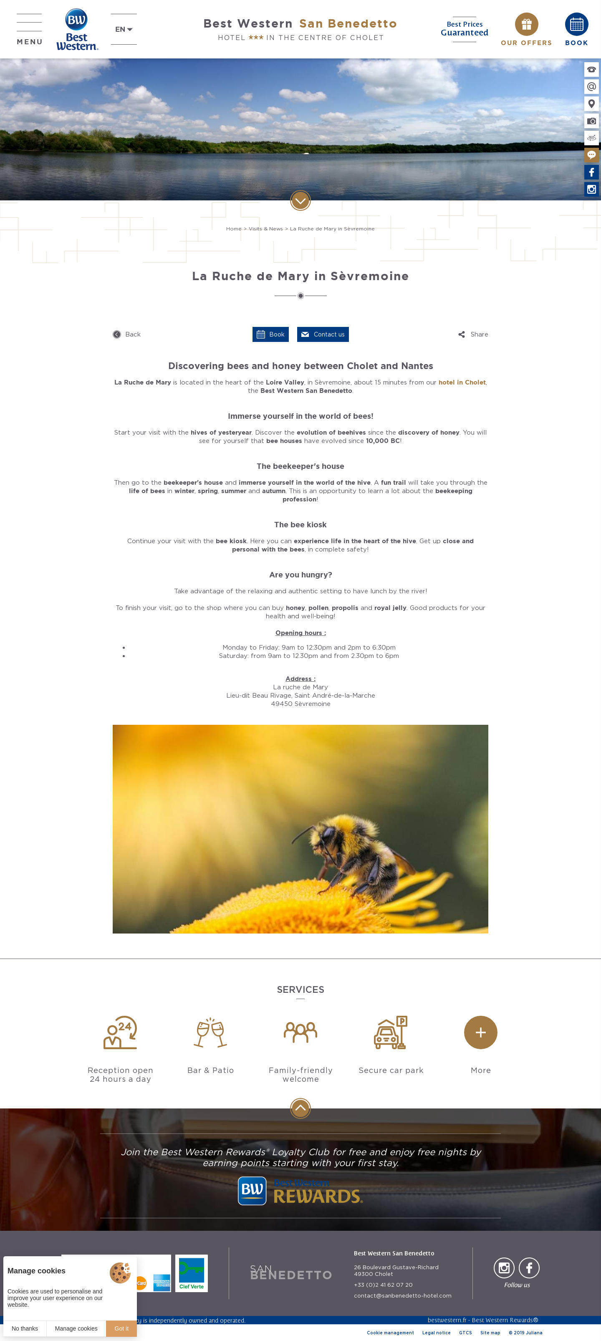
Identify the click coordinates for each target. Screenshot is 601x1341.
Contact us (329, 334)
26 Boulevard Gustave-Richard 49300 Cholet (396, 1270)
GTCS (465, 1332)
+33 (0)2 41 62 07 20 (383, 1285)
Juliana (534, 1332)
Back (133, 334)
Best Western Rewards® (505, 1319)
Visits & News (266, 228)
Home (234, 228)
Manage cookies (76, 1328)
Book (277, 334)
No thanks (25, 1328)
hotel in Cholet (462, 382)
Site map (490, 1332)
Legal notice (436, 1332)
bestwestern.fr (447, 1319)
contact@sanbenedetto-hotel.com (403, 1296)
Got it (122, 1328)
